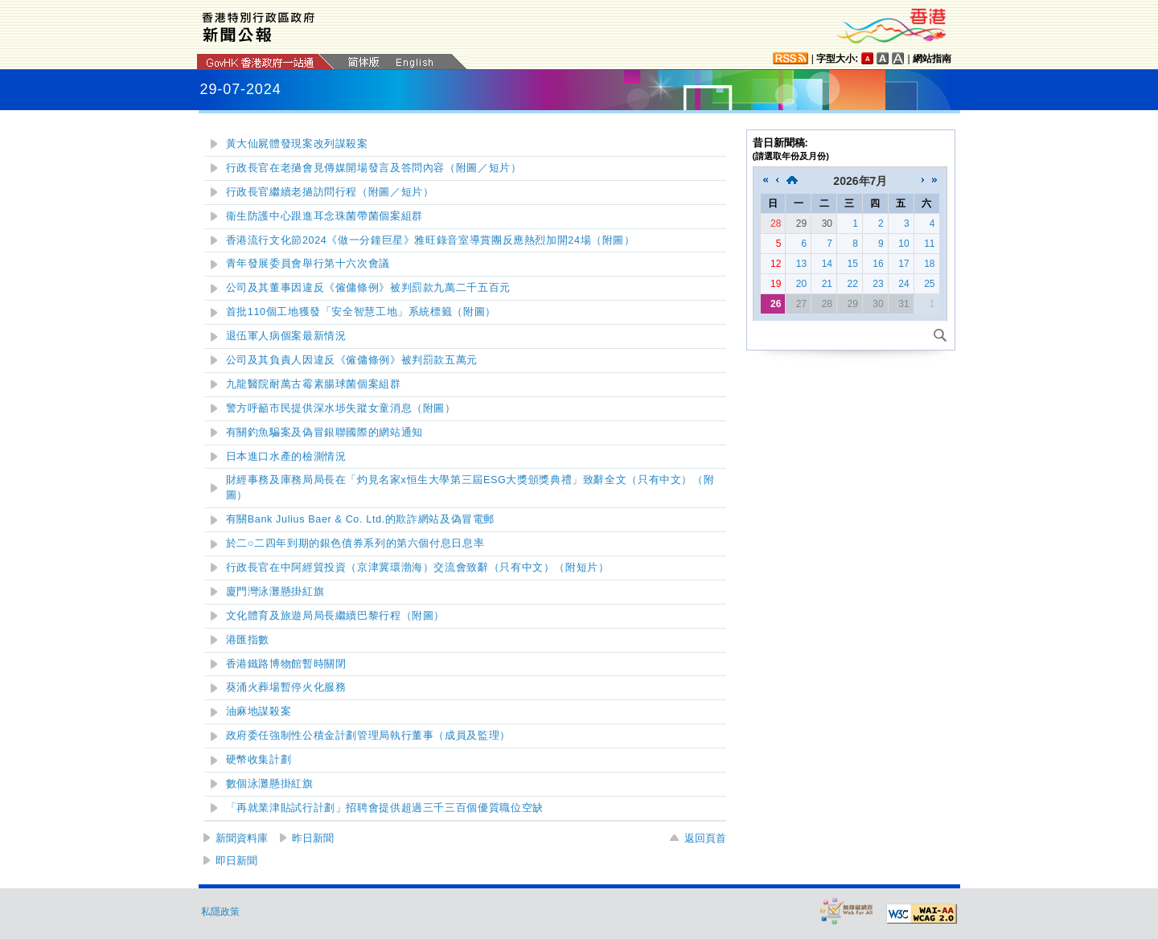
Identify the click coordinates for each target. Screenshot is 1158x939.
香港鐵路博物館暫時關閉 (286, 664)
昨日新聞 (313, 838)
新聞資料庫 (242, 838)
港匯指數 (248, 640)
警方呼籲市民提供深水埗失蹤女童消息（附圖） (341, 408)
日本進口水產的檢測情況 (286, 456)
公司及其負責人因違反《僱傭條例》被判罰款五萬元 (352, 360)
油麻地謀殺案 (259, 711)
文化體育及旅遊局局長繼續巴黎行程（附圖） (336, 615)
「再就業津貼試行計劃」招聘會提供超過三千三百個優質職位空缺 (385, 808)
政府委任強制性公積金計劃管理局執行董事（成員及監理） (368, 735)
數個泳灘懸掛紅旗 (270, 783)
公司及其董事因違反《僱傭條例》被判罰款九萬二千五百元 (368, 287)
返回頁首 (705, 838)
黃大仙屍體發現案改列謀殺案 (297, 144)
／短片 (374, 168)
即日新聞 (236, 861)
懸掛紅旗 (275, 591)
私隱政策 (220, 911)
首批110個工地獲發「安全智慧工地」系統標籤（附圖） (361, 312)
